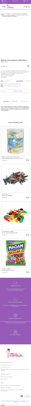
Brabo (3, 156)
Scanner (27, 396)
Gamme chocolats (10, 14)
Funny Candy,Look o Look (13, 156)
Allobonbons (5, 231)
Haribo (12, 231)
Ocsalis (23, 401)
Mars (3, 194)
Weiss (2, 62)
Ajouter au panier (17, 91)
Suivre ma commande (7, 376)
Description (6, 101)
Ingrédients (15, 101)
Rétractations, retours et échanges (10, 385)
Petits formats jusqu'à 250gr (22, 14)
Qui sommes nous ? (6, 365)
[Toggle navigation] (2, 7)
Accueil (2, 13)
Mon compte (4, 379)
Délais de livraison (6, 387)
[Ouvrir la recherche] (4, 6)
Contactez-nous (5, 367)
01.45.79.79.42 (5, 3)
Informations (24, 101)
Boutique (8, 13)
